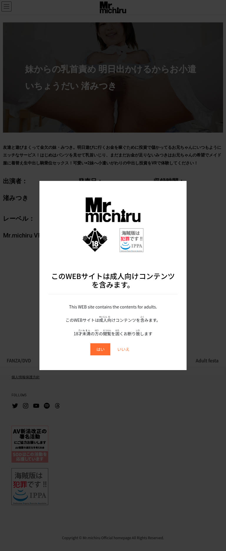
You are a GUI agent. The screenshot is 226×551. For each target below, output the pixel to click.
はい (100, 349)
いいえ (123, 349)
